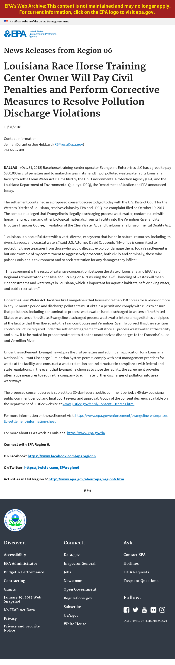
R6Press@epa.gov (68, 144)
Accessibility (15, 555)
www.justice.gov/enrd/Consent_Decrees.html (98, 403)
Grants (10, 590)
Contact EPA (135, 555)
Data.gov (72, 555)
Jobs (67, 572)
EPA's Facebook (126, 610)
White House (75, 624)
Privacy (10, 619)
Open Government (80, 590)
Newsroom (73, 581)
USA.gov (71, 616)
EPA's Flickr (153, 610)
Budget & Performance (24, 572)
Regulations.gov (78, 598)
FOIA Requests (136, 572)
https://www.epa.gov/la (86, 432)
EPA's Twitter (136, 610)
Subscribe (72, 607)
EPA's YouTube (144, 610)
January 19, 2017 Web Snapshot (22, 600)
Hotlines (131, 564)
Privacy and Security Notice (22, 628)
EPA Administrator (20, 564)
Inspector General (79, 564)
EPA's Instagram (162, 610)
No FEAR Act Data (19, 610)
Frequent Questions (141, 581)
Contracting (14, 581)
